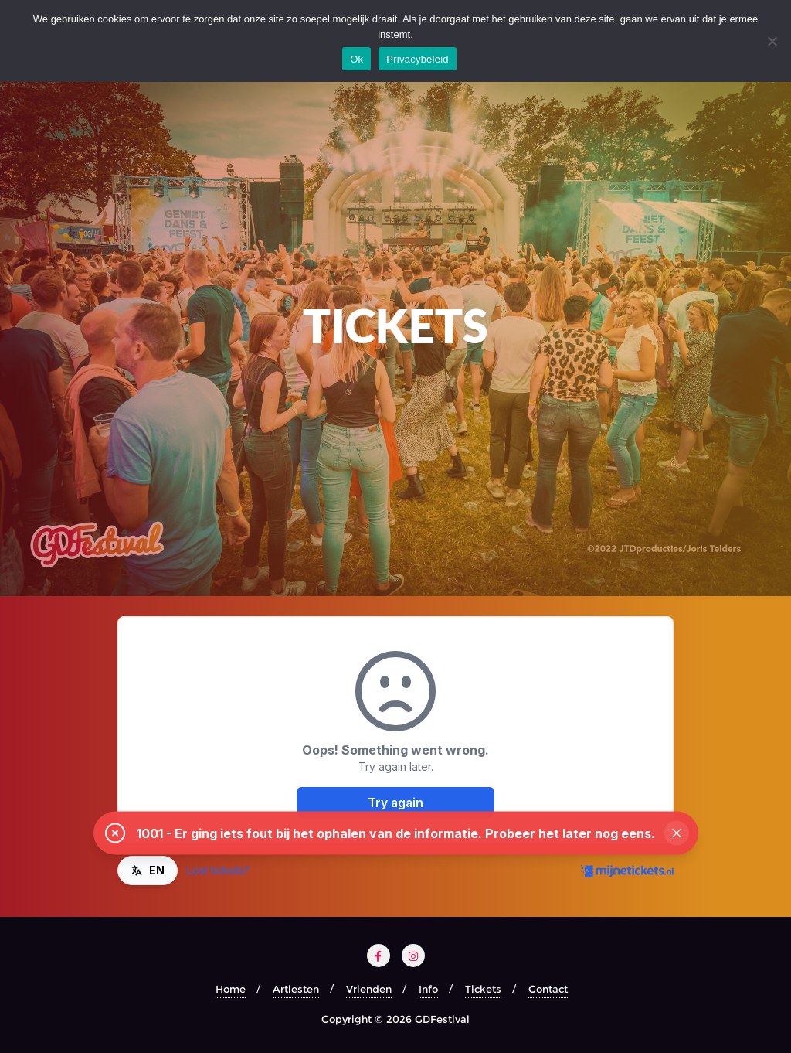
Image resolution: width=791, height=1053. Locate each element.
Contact (548, 989)
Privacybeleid (417, 59)
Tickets (483, 989)
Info (428, 989)
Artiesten (296, 989)
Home (231, 989)
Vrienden (369, 989)
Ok (356, 59)
